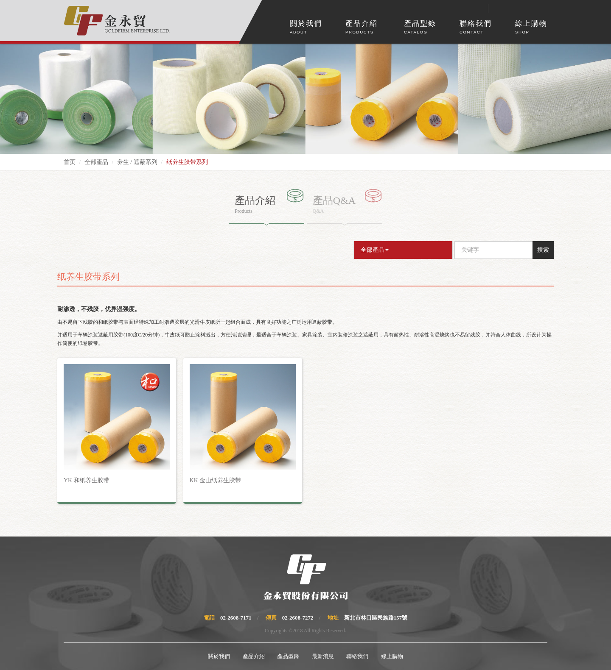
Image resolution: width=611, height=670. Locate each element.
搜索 (543, 250)
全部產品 (96, 162)
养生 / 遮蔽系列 (137, 162)
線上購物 (531, 27)
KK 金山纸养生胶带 (215, 480)
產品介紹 (361, 27)
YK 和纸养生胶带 (86, 480)
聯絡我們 (476, 27)
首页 (70, 162)
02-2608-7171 (236, 617)
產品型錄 (420, 27)
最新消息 (323, 656)
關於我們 (306, 27)
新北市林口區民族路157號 (376, 617)
